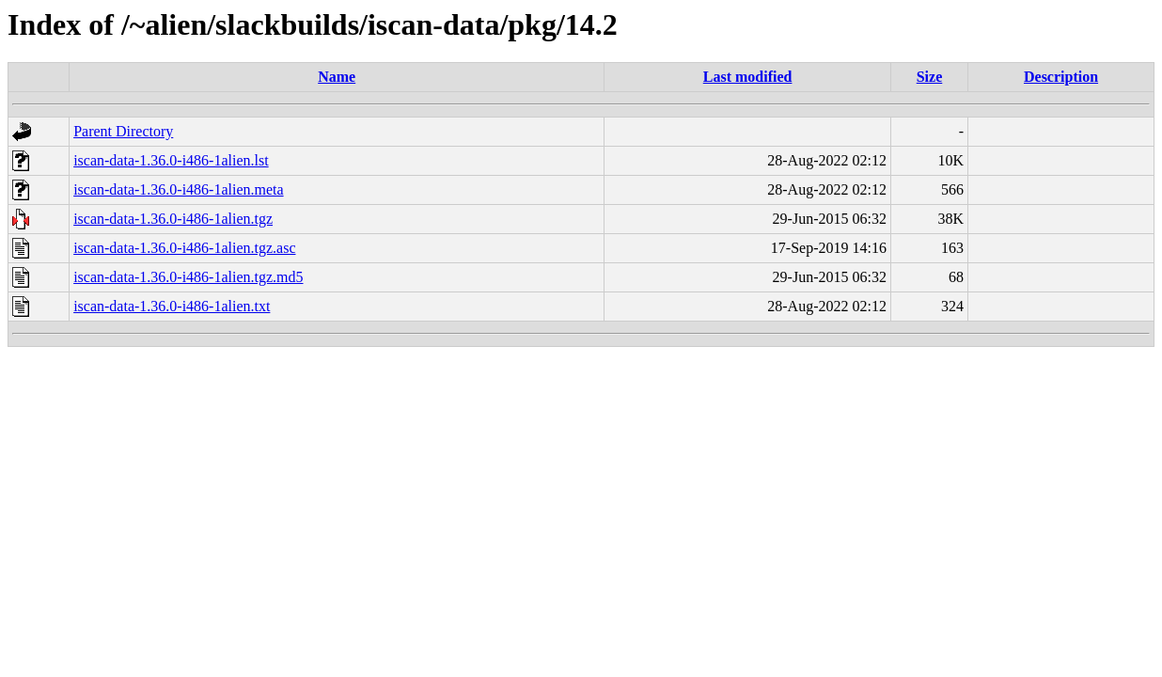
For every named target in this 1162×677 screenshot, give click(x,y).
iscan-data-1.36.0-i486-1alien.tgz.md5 (188, 277)
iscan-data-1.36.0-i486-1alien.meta (178, 189)
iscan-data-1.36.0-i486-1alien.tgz (173, 219)
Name (336, 77)
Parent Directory (123, 131)
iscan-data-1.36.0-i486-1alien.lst (171, 160)
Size (930, 77)
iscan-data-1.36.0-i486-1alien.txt (171, 306)
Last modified (748, 77)
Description (1061, 77)
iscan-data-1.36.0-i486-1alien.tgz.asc (184, 248)
